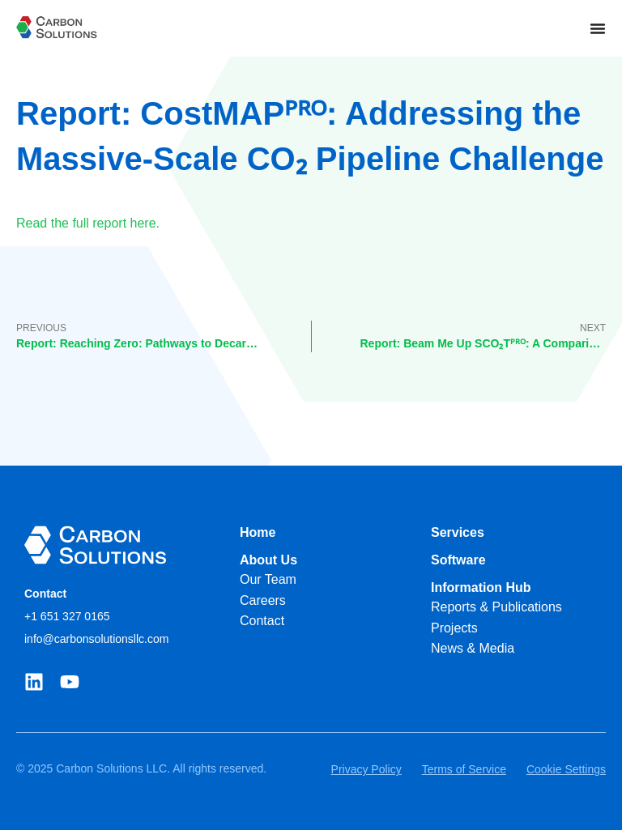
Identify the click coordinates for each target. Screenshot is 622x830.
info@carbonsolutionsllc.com (96, 638)
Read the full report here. (88, 223)
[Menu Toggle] (598, 28)
